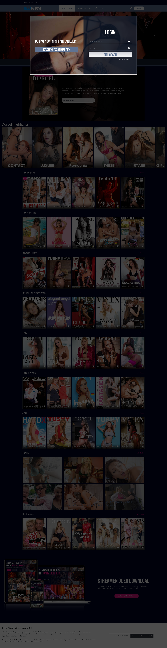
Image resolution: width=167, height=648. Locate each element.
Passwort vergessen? (124, 59)
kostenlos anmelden (56, 49)
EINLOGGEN (110, 55)
